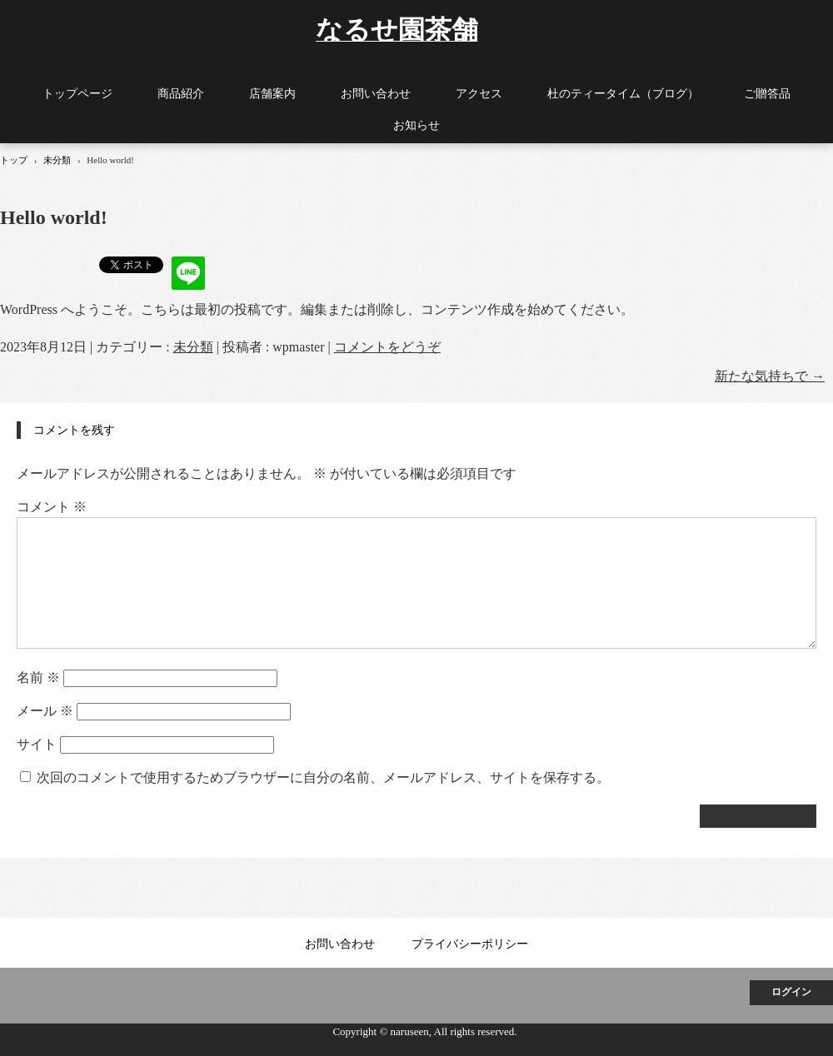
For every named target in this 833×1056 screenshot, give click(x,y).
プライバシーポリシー (470, 944)
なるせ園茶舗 (397, 28)
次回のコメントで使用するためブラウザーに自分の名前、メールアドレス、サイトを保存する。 (323, 777)
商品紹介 (180, 93)
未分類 (193, 347)
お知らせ (416, 125)
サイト (37, 744)
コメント (52, 507)
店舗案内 (272, 93)
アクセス (479, 93)
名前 (38, 677)
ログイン (791, 992)
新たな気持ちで (770, 376)
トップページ (77, 93)
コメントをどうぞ (387, 347)
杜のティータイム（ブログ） (623, 93)
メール (45, 711)
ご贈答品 (767, 93)
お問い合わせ (376, 93)
